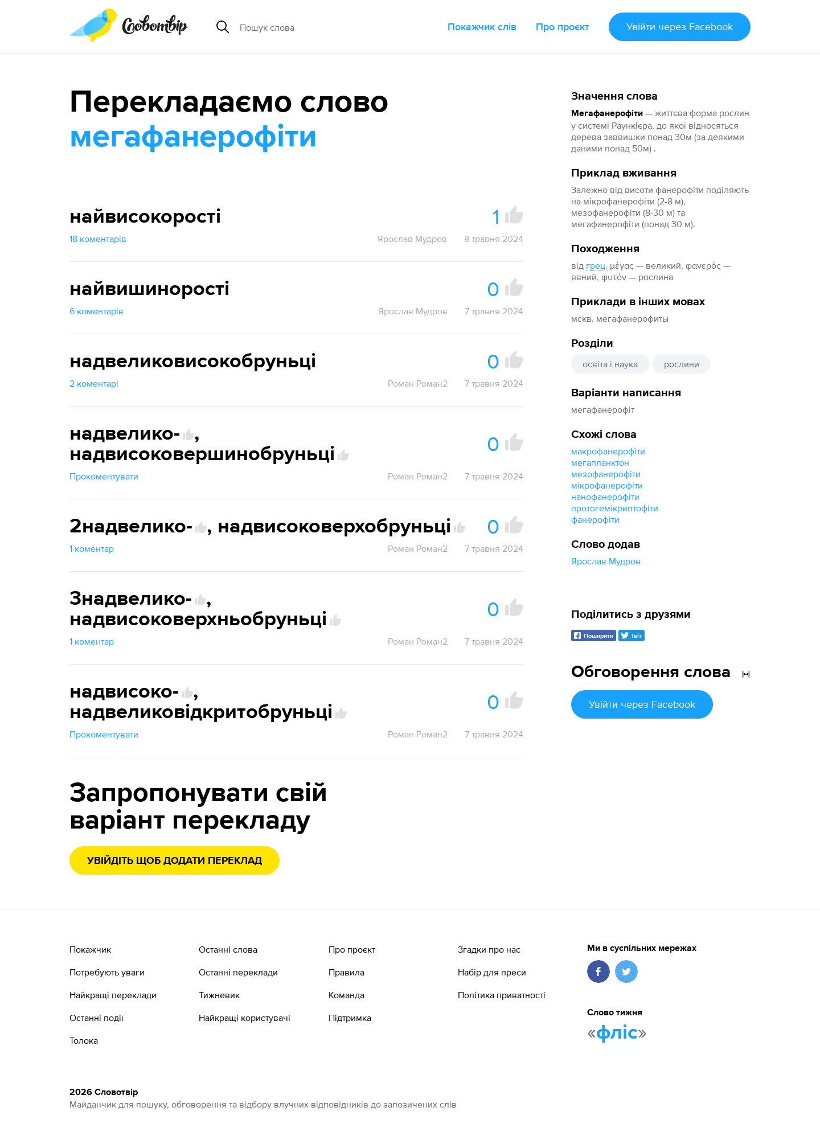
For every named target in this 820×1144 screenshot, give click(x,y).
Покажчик (90, 949)
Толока (83, 1040)
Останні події (96, 1017)
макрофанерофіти (608, 451)
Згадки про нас (489, 949)
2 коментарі (93, 383)
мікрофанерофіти (607, 485)
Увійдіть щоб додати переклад (174, 861)
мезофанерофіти (606, 474)
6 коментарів (96, 311)
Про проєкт (562, 26)
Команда (346, 995)
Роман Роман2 (418, 383)
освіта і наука (610, 364)
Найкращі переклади (113, 995)
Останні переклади (238, 972)
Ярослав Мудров (606, 561)
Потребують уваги (107, 972)
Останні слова (228, 949)
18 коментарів (97, 238)
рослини (681, 364)
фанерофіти (595, 519)
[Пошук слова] (327, 26)
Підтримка (350, 1017)
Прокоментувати (103, 476)
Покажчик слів (482, 26)
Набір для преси (492, 972)
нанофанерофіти (605, 496)
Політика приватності (502, 995)
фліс (617, 1033)
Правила (346, 972)
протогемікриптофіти (614, 508)
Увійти (679, 26)
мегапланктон (600, 462)
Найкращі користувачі (244, 1017)
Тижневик (219, 995)
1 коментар (91, 548)
